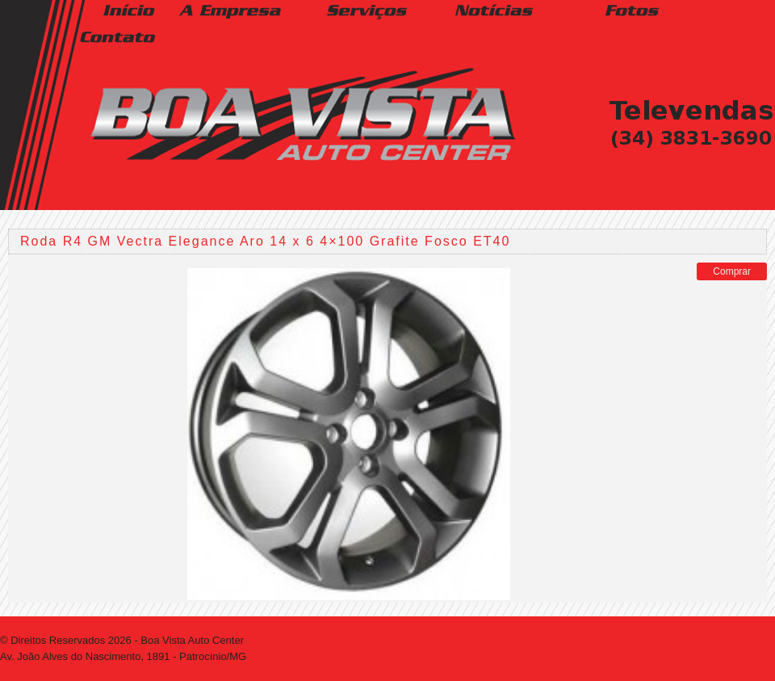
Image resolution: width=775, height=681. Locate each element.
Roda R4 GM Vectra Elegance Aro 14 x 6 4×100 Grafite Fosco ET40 (265, 241)
